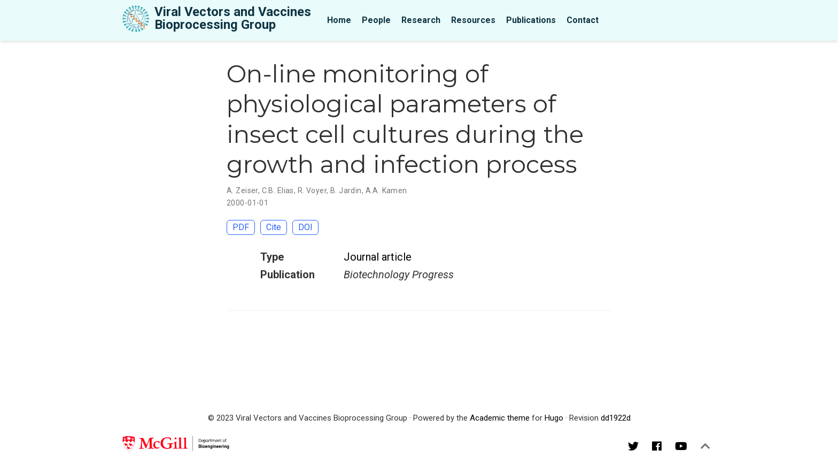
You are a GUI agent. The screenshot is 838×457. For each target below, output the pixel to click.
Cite (273, 227)
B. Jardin (346, 190)
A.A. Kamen (386, 190)
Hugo (554, 418)
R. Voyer (312, 190)
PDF (240, 227)
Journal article (378, 256)
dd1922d (616, 418)
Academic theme (500, 418)
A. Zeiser (242, 190)
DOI (305, 227)
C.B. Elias (278, 190)
